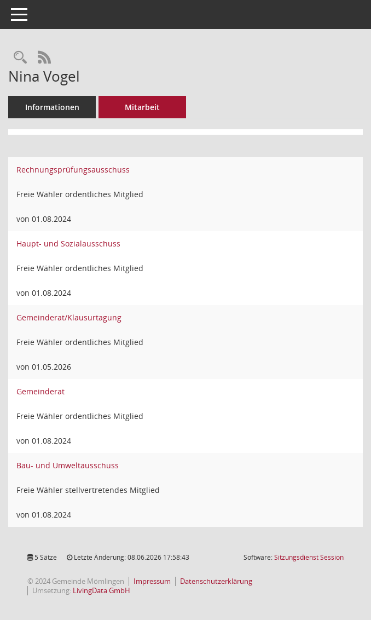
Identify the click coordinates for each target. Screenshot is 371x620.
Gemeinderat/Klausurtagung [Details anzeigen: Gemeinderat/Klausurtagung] (68, 317)
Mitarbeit (142, 107)
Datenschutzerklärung (216, 581)
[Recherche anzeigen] (20, 58)
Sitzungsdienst (309, 557)
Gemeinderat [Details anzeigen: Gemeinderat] (40, 391)
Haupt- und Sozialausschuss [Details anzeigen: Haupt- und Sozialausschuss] (68, 243)
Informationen (52, 107)
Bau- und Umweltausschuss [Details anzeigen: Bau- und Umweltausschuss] (67, 465)
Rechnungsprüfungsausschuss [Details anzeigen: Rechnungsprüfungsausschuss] (73, 169)
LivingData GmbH (101, 590)
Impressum (152, 581)
